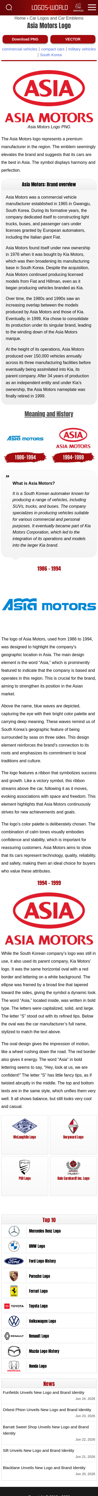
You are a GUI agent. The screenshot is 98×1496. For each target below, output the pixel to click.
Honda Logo (38, 1366)
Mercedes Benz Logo (45, 1231)
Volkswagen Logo (42, 1321)
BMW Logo (37, 1246)
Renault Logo (39, 1336)
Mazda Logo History (44, 1351)
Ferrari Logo (38, 1291)
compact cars (52, 49)
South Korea (51, 55)
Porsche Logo (39, 1276)
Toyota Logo (38, 1306)
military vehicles (82, 49)
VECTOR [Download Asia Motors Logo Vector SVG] (72, 39)
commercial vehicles (19, 49)
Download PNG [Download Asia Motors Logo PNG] (25, 39)
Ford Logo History (42, 1261)
